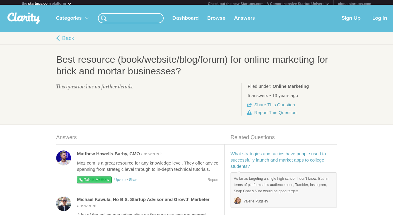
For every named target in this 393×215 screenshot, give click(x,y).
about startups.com (354, 4)
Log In (379, 20)
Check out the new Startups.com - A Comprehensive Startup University (268, 4)
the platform (47, 3)
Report (275, 114)
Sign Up (351, 20)
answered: (119, 156)
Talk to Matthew (96, 182)
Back (68, 41)
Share (274, 107)
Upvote (120, 182)
